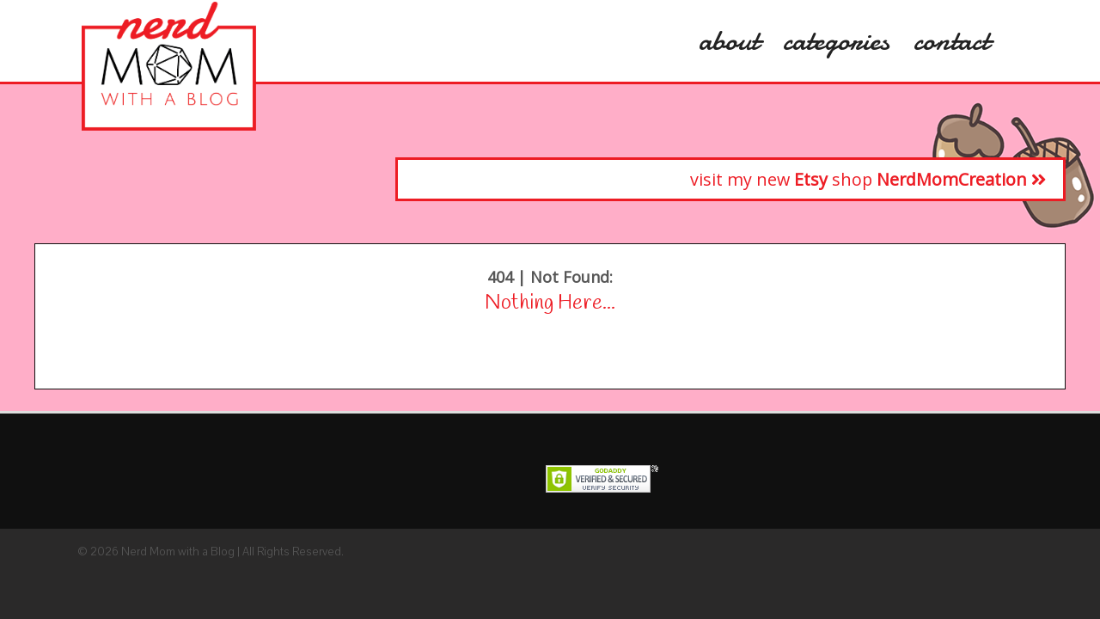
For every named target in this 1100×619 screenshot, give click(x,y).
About (729, 40)
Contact (951, 40)
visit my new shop (868, 179)
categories (836, 40)
